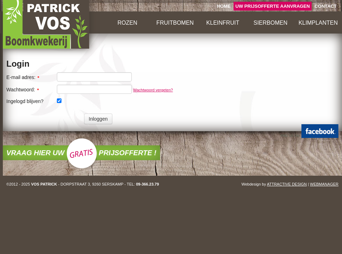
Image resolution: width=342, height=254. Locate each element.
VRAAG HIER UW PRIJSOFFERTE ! (81, 152)
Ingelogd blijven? (24, 101)
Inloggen (98, 119)
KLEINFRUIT (222, 23)
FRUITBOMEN (175, 23)
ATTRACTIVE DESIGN (287, 184)
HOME (224, 6)
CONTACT (325, 6)
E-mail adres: (23, 77)
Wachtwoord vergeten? (153, 90)
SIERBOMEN (270, 23)
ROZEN (127, 23)
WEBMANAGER (324, 184)
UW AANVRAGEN (272, 6)
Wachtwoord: (23, 89)
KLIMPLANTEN (318, 23)
